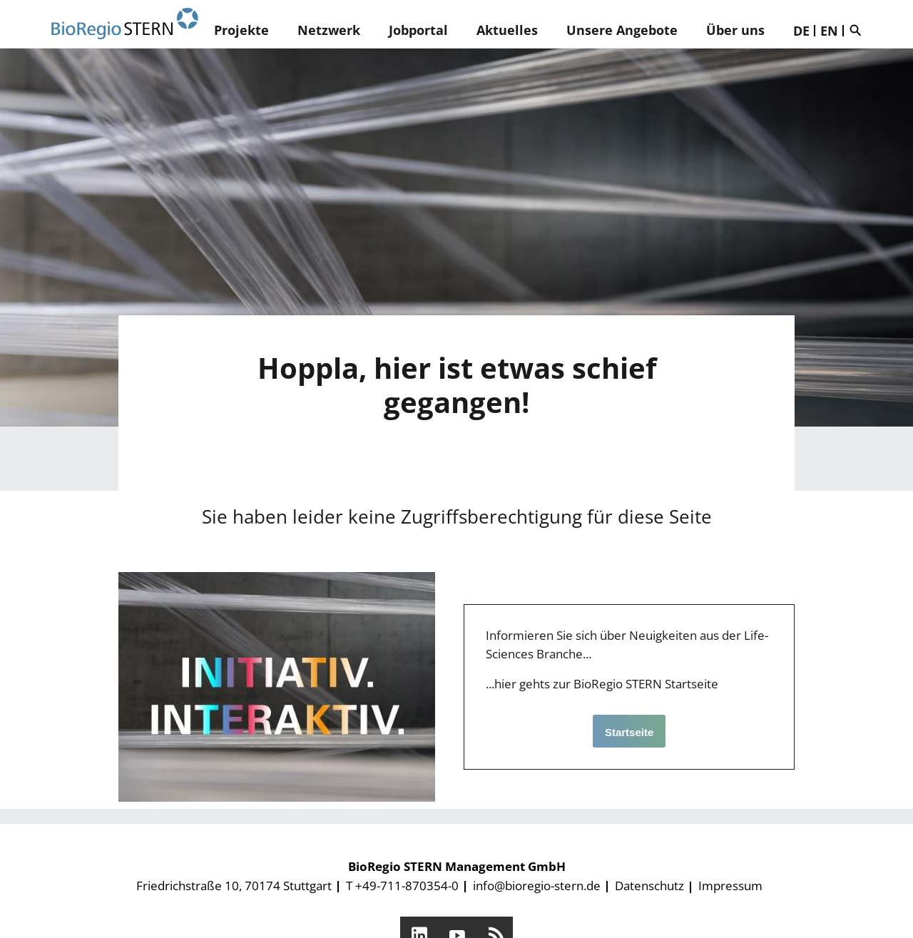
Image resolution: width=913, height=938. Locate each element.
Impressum (730, 885)
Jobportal (418, 30)
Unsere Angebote (622, 30)
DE (801, 30)
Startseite (629, 732)
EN (829, 30)
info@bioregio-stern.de (537, 885)
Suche (858, 30)
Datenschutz (649, 885)
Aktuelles (507, 30)
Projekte (241, 30)
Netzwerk (328, 30)
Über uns (735, 30)
